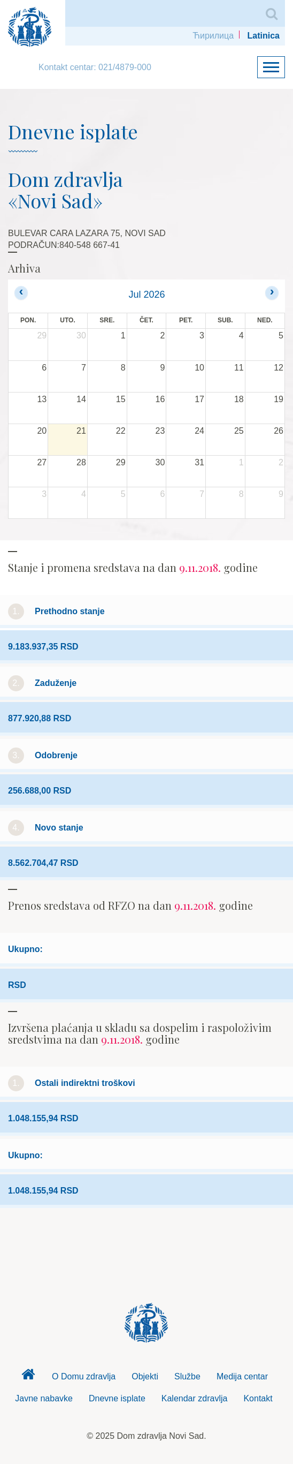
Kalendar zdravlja (194, 1398)
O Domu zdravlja (83, 1376)
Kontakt (257, 1398)
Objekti (145, 1376)
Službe (187, 1376)
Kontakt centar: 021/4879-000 (94, 67)
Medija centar (242, 1376)
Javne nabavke (44, 1398)
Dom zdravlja (28, 1377)
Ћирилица (213, 35)
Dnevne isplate (117, 1398)
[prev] (21, 292)
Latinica (264, 35)
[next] (272, 292)
